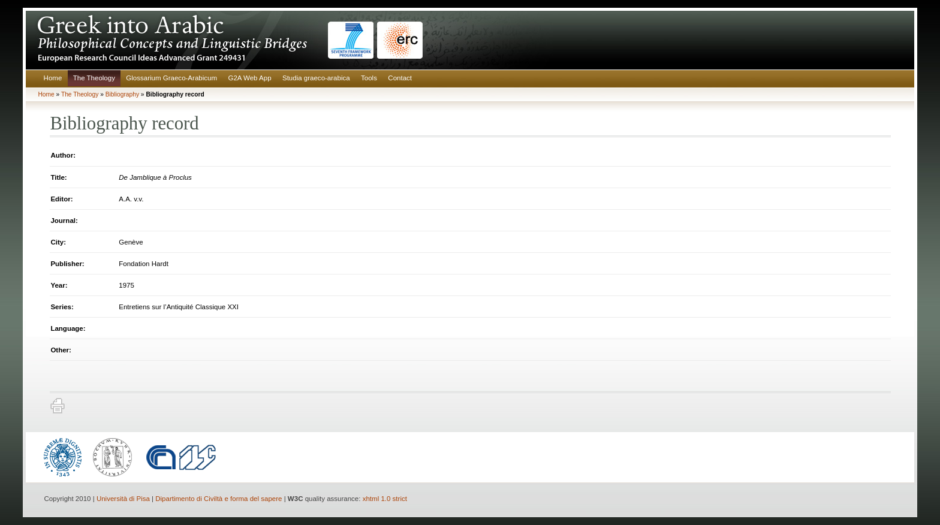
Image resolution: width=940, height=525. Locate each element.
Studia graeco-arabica (316, 78)
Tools (369, 78)
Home (53, 78)
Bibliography (122, 94)
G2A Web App (249, 78)
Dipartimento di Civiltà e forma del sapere (218, 498)
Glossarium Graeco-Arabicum (171, 78)
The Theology (94, 78)
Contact (400, 78)
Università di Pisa (123, 498)
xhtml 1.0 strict (385, 498)
